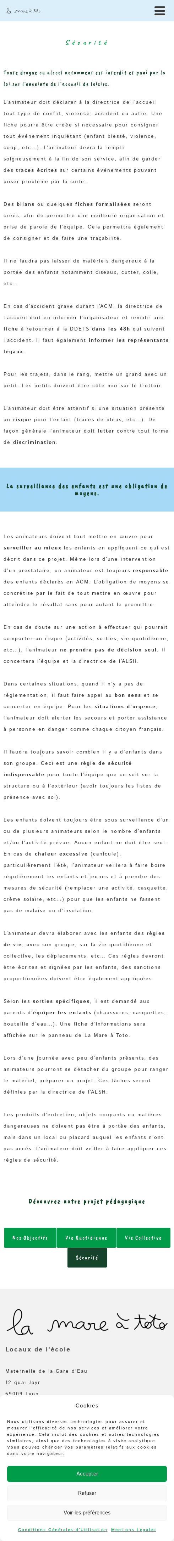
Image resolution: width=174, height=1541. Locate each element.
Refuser (87, 1493)
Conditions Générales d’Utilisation (63, 1530)
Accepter (87, 1474)
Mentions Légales (133, 1530)
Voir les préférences (87, 1513)
